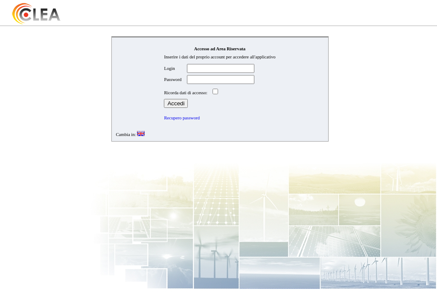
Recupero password (182, 118)
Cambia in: (126, 134)
